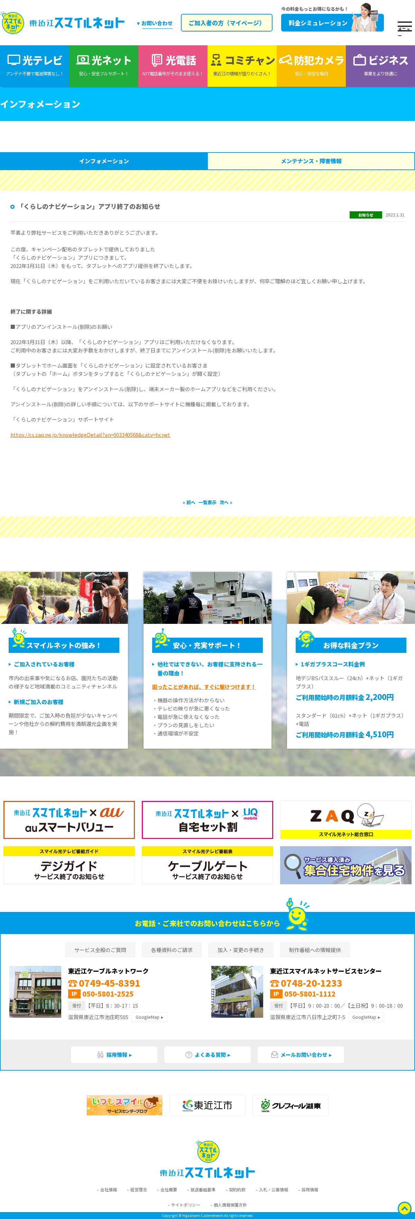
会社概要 (168, 1189)
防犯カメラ (311, 64)
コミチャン (242, 64)
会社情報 (108, 1189)
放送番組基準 (203, 1189)
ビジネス (380, 64)
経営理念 (138, 1189)
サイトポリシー (185, 1205)
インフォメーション (104, 161)
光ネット (103, 64)
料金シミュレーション (332, 22)
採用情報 (111, 1055)
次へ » (226, 502)
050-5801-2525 (107, 994)
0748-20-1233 (306, 982)
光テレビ (34, 64)
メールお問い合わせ (298, 1055)
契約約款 (237, 1189)
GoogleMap (147, 1017)
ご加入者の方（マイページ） (225, 22)
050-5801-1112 (309, 994)
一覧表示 (207, 502)
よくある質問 (205, 1055)
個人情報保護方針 (230, 1205)
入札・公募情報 (273, 1189)
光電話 (173, 64)
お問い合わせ (157, 23)
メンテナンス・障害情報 (311, 161)
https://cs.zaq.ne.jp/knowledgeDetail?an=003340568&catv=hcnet (90, 434)
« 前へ (189, 502)
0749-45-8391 (104, 982)
